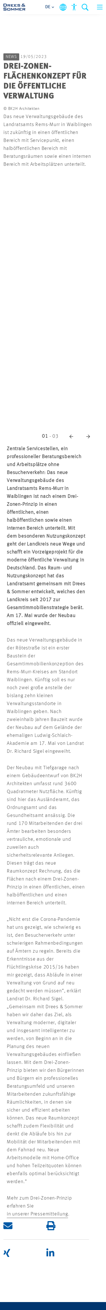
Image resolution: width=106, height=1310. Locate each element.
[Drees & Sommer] (14, 7)
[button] (71, 436)
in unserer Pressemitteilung (37, 1214)
